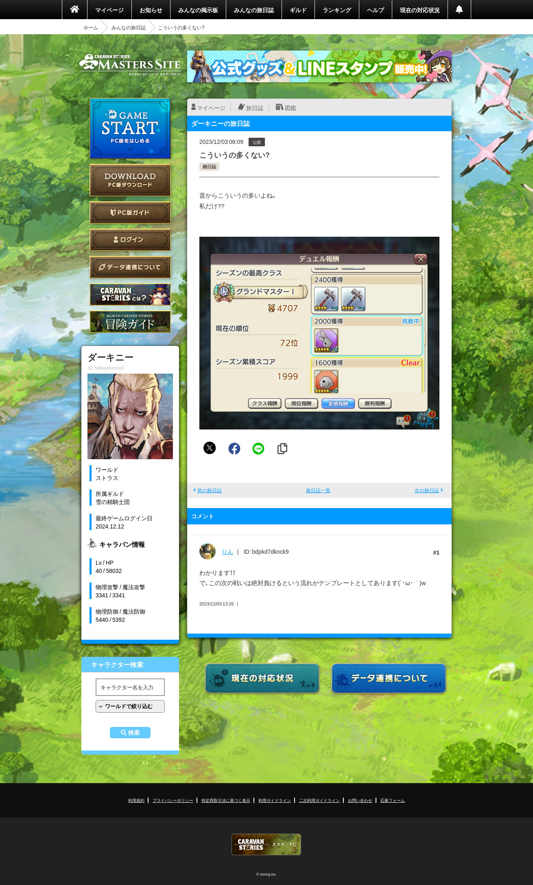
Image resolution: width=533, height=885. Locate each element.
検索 (134, 732)
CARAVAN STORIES (266, 844)
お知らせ (151, 10)
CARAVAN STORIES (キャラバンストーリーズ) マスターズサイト (130, 65)
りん (227, 551)
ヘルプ (375, 10)
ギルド (298, 10)
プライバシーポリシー (173, 800)
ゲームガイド (130, 321)
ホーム (90, 27)
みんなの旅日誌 (254, 10)
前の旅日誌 (209, 490)
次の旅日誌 (427, 490)
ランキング (337, 10)
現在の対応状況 (420, 10)
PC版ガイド (130, 212)
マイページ (109, 10)
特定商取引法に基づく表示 (225, 800)
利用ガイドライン (274, 800)
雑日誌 (209, 166)
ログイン (130, 240)
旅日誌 (254, 107)
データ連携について (130, 267)
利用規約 (136, 800)
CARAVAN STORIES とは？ (130, 294)
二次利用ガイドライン (319, 800)
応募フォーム (392, 800)
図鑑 (290, 107)
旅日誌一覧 (318, 490)
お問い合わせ (360, 800)
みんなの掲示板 (198, 10)
